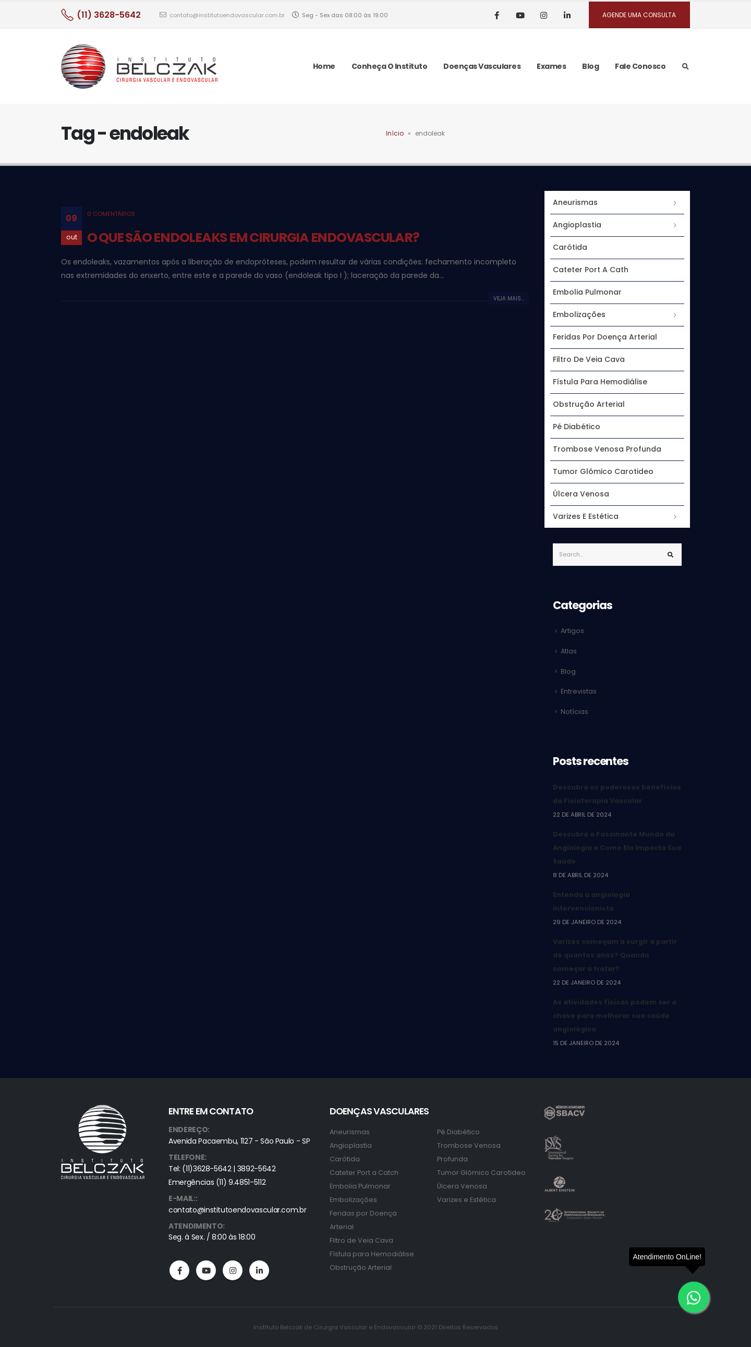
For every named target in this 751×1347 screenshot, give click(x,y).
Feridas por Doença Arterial (605, 337)
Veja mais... (508, 298)
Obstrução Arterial (589, 404)
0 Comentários (111, 214)
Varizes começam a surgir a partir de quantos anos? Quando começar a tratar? (615, 955)
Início (395, 133)
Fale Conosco (640, 66)
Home (324, 66)
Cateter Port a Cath (590, 269)
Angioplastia (577, 225)
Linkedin (259, 1270)
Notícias (574, 711)
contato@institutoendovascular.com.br (222, 15)
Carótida (570, 247)
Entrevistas (579, 691)
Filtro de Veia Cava (589, 359)
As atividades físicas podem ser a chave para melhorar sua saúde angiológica (614, 1016)
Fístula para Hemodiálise (600, 382)
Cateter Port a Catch (364, 1172)
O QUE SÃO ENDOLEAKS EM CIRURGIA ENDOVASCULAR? (253, 237)
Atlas (569, 651)
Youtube (206, 1270)
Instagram (233, 1270)
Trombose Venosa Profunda (607, 449)
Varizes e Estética (586, 516)
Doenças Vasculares (481, 66)
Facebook (179, 1270)
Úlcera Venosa (581, 494)
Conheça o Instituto (390, 66)
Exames (551, 66)
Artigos (572, 630)
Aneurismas (575, 202)
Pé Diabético (576, 426)
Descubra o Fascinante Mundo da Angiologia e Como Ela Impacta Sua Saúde (617, 848)
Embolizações (579, 314)
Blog (590, 66)
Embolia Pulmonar (587, 292)
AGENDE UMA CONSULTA (639, 14)
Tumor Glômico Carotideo (603, 471)
